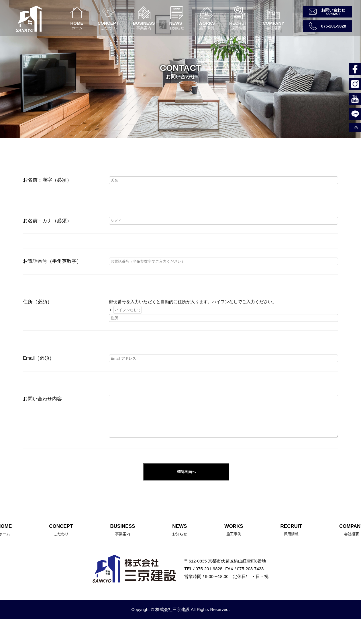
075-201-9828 (333, 26)
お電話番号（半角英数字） (52, 261)
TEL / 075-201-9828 (203, 568)
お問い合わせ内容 (42, 398)
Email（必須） (38, 358)
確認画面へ (186, 472)
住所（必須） (37, 301)
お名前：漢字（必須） (47, 179)
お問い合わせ (333, 10)
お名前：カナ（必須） (47, 220)
